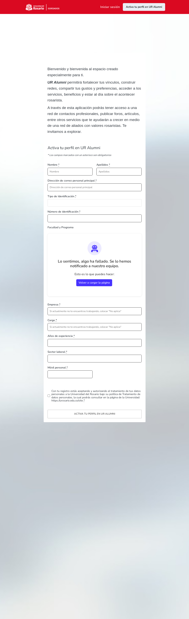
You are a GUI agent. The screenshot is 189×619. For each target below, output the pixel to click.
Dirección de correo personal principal (72, 180)
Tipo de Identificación (62, 196)
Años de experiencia (61, 336)
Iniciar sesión (110, 7)
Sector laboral (57, 352)
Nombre (53, 165)
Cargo (52, 320)
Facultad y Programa (61, 227)
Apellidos (103, 165)
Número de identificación (64, 212)
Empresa (54, 304)
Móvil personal (58, 367)
